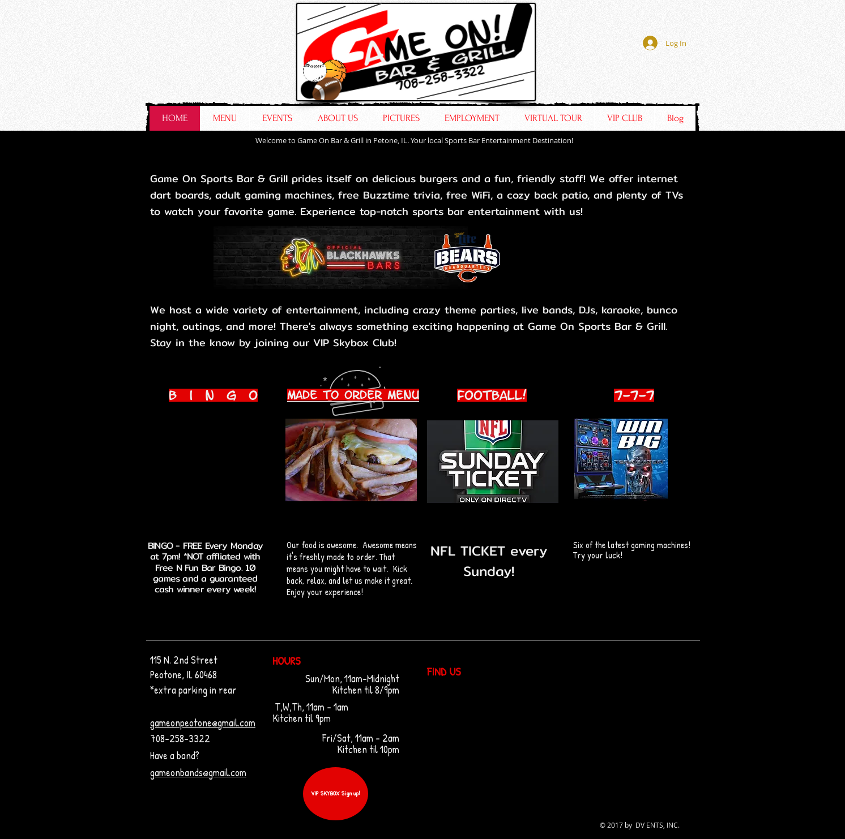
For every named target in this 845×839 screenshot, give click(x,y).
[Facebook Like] (624, 79)
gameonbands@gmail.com (198, 772)
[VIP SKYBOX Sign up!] (335, 793)
